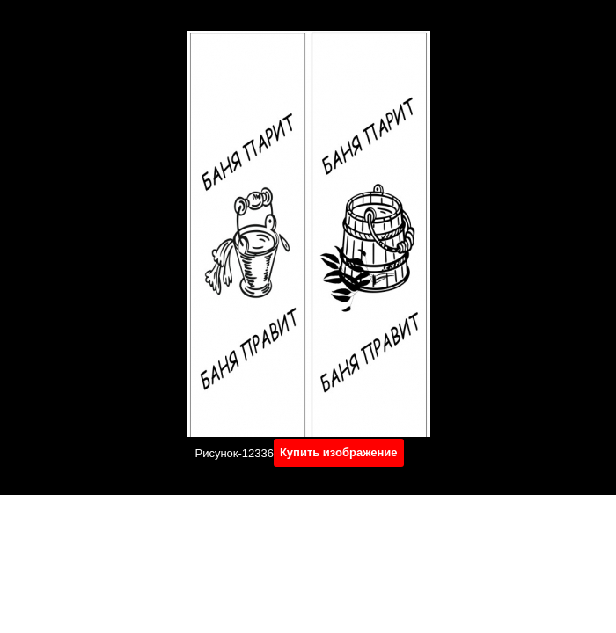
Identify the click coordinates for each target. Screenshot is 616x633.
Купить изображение (339, 452)
